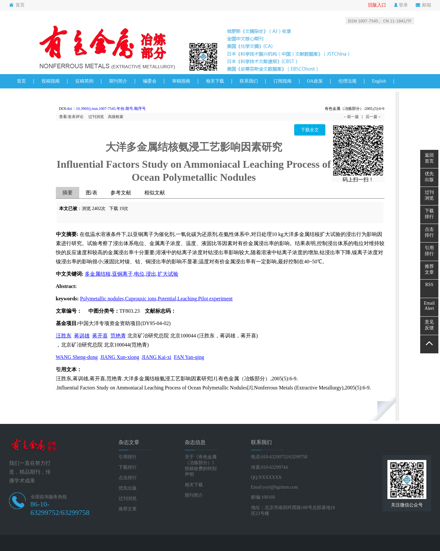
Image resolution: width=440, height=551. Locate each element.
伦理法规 (347, 81)
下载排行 (128, 467)
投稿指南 (51, 81)
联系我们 (249, 81)
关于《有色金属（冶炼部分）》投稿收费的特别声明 (201, 465)
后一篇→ (373, 116)
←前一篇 (351, 116)
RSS (429, 284)
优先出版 (128, 488)
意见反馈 (429, 325)
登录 (401, 5)
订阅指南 (282, 81)
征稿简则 (84, 81)
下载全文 (310, 129)
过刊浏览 (96, 116)
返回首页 (429, 158)
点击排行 (128, 477)
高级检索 (115, 116)
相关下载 (215, 81)
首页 (17, 5)
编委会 (150, 81)
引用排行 (128, 456)
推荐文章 (128, 508)
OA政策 (315, 81)
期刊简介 (118, 81)
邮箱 (423, 5)
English (379, 81)
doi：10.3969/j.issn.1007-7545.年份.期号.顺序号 (106, 108)
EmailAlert (429, 306)
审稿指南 (181, 81)
